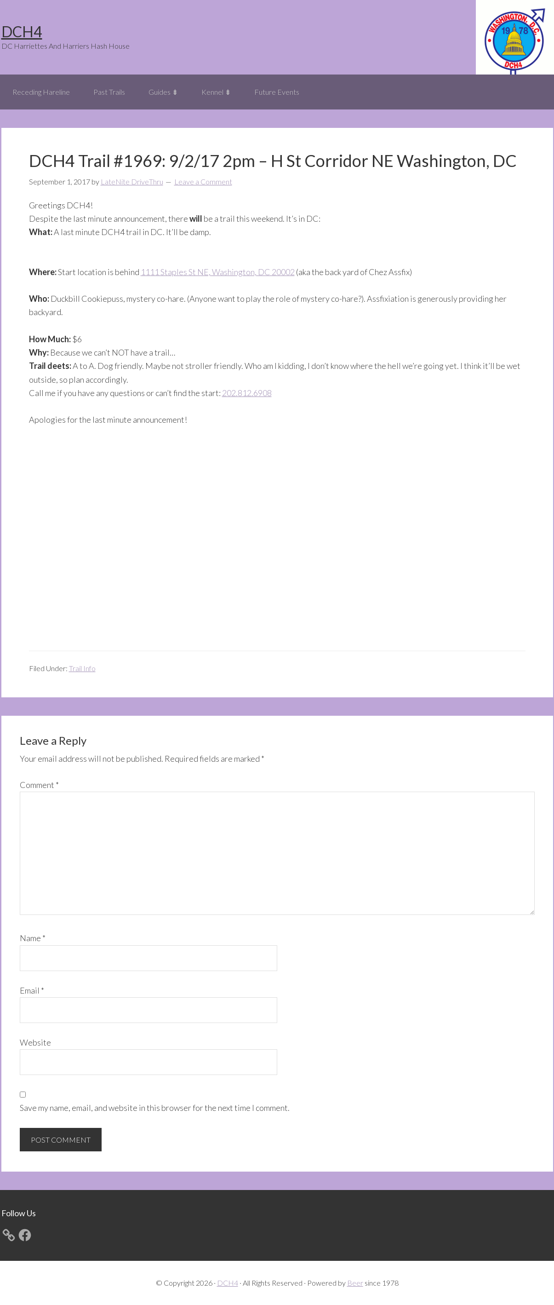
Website (35, 1042)
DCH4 (21, 31)
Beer (355, 1282)
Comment (39, 785)
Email (32, 990)
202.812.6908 (247, 393)
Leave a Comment (203, 181)
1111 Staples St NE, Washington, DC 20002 (218, 272)
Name (33, 938)
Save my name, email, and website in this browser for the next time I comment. (155, 1108)
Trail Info (82, 668)
